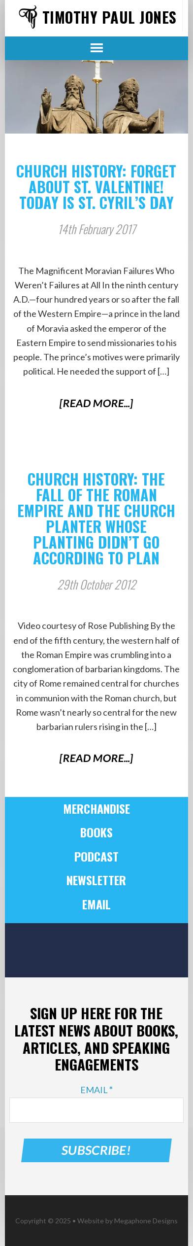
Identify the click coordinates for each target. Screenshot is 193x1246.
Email (96, 904)
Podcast (96, 856)
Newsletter (96, 880)
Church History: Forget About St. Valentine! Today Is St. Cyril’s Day (96, 186)
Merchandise (96, 808)
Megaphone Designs (146, 1220)
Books (96, 832)
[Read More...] (96, 403)
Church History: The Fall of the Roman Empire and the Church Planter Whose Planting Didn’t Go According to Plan (96, 518)
